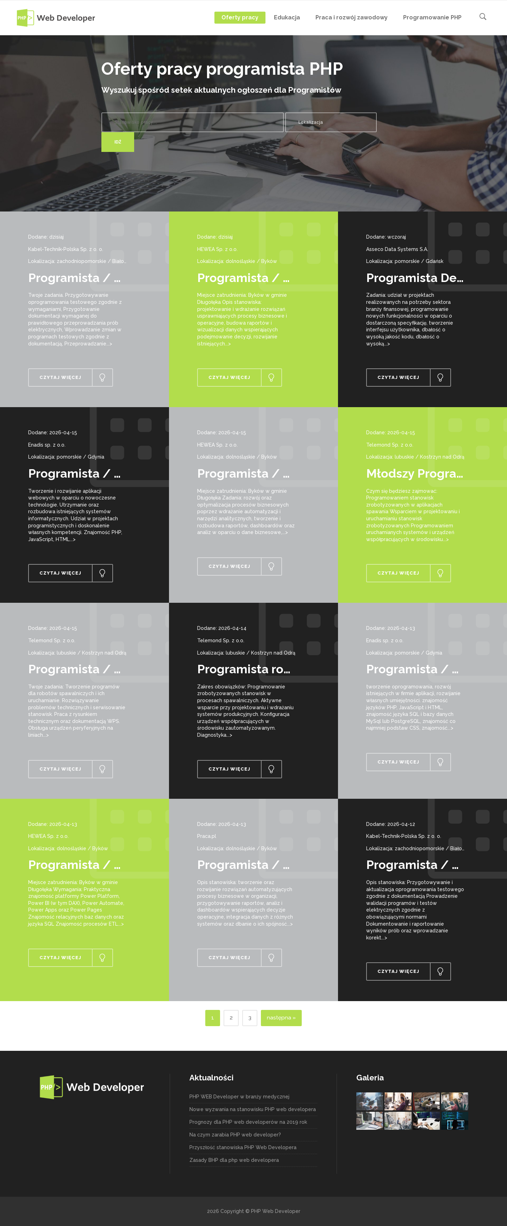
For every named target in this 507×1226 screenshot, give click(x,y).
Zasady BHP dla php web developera (234, 1160)
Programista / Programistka (110, 865)
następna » (281, 1017)
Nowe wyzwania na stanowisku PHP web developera (252, 1109)
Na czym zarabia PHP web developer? (235, 1135)
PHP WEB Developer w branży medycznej (239, 1096)
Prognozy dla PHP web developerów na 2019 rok (248, 1122)
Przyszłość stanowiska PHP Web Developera (242, 1147)
